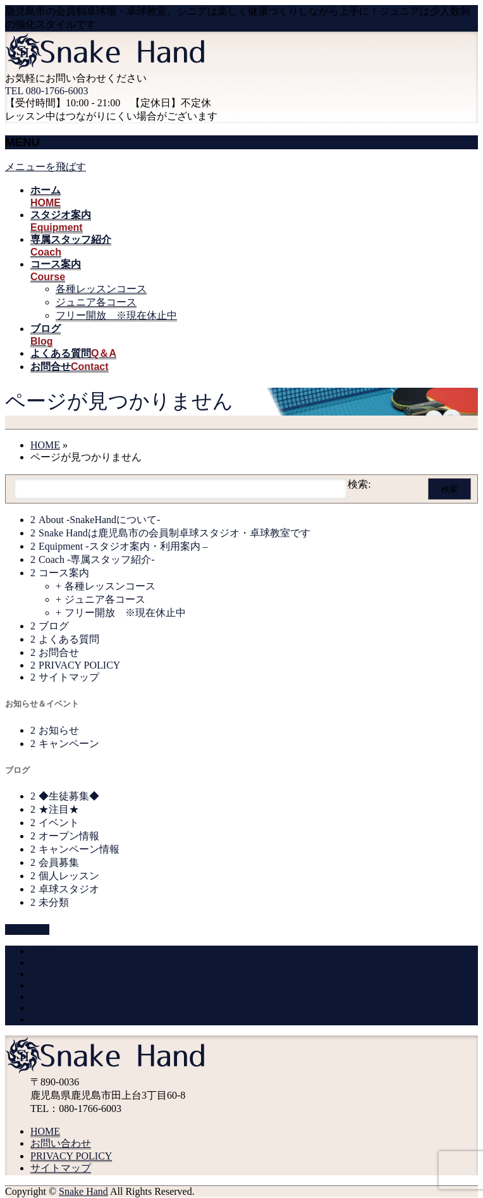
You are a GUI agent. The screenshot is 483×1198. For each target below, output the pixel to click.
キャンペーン (69, 743)
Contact (46, 1019)
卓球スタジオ (69, 889)
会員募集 (59, 862)
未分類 (54, 902)
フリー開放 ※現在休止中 (116, 315)
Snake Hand (83, 1191)
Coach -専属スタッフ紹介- (97, 559)
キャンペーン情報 (79, 849)
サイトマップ (69, 677)
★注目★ (59, 809)
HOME (45, 951)
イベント (59, 822)
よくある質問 (69, 639)
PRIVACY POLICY (79, 665)
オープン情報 (69, 836)
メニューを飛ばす (45, 166)
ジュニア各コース (96, 302)
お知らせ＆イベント (42, 703)
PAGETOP (27, 929)
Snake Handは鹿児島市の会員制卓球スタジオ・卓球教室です (174, 533)
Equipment (52, 962)
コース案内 (64, 572)
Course (44, 985)
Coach (43, 973)
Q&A (41, 1008)
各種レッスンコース (101, 288)
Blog (40, 996)
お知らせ (59, 730)
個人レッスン (69, 875)
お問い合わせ (60, 1143)
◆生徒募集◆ (69, 796)
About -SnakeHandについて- (99, 519)
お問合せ (59, 652)
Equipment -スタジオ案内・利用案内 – (123, 546)
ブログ (54, 626)
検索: (359, 484)
